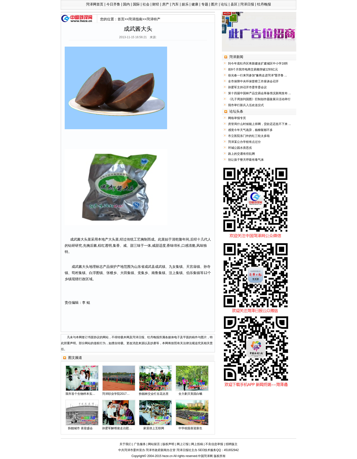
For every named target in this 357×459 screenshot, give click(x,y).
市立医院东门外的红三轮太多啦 (249, 136)
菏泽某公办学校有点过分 (244, 142)
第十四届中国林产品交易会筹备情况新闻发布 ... (259, 93)
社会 (146, 4)
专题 (204, 4)
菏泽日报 (247, 4)
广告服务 (140, 444)
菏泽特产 (153, 19)
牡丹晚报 (264, 4)
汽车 (175, 4)
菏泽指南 (135, 19)
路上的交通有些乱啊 (241, 153)
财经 (155, 4)
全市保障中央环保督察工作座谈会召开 (253, 81)
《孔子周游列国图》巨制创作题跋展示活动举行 (259, 99)
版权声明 (168, 444)
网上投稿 (197, 444)
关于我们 (125, 444)
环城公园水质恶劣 (240, 148)
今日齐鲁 (113, 4)
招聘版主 (232, 444)
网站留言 (154, 444)
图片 (214, 4)
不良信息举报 (214, 444)
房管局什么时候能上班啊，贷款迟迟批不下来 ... (259, 124)
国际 (136, 4)
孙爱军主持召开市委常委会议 (247, 87)
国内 (126, 4)
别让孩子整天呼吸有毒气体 (246, 159)
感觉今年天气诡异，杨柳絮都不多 (250, 130)
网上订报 (183, 444)
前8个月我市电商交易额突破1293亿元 (253, 69)
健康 (194, 4)
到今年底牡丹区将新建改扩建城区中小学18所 (258, 63)
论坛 (224, 4)
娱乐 (185, 4)
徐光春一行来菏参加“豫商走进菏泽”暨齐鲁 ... (257, 75)
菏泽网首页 (94, 4)
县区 (234, 4)
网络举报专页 (237, 118)
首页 (121, 19)
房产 (165, 4)
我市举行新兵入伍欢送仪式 (246, 105)
